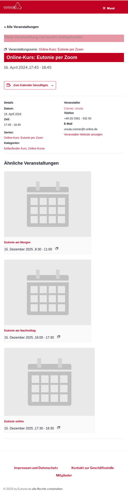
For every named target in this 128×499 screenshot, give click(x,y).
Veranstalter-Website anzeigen (83, 134)
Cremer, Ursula (73, 108)
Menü (109, 8)
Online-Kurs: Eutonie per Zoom (23, 137)
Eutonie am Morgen (17, 242)
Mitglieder (64, 475)
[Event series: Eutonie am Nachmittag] (58, 336)
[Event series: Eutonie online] (58, 427)
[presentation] (47, 204)
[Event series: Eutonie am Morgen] (56, 248)
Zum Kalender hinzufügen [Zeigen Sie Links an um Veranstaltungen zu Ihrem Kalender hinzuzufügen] (30, 85)
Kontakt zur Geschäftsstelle (92, 468)
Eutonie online (14, 421)
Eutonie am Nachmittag (20, 330)
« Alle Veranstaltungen (21, 27)
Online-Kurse (36, 148)
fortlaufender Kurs (15, 148)
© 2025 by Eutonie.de (17, 488)
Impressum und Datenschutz (36, 468)
